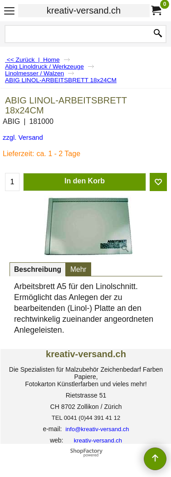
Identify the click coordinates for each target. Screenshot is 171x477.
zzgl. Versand (23, 137)
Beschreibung (37, 269)
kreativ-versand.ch (84, 10)
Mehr (78, 269)
